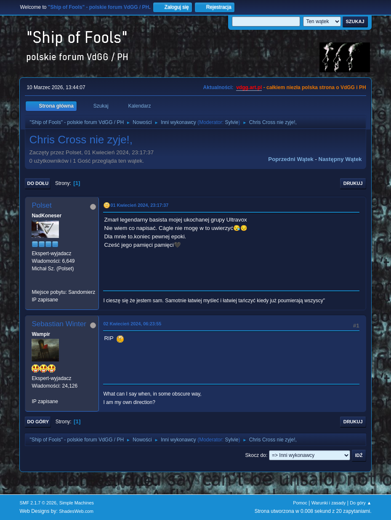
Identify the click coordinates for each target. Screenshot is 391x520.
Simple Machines (76, 502)
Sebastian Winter (59, 324)
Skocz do (255, 455)
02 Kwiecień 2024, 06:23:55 (132, 323)
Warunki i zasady (328, 502)
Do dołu (37, 183)
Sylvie (231, 122)
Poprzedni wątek (290, 159)
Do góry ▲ (360, 502)
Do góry (38, 421)
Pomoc (300, 502)
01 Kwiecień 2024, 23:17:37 (139, 205)
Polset (41, 205)
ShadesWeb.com (76, 511)
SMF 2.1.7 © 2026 (37, 502)
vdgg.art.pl (249, 87)
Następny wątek (340, 159)
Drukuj (353, 183)
